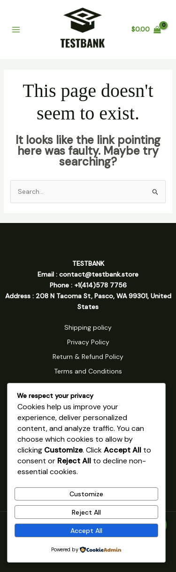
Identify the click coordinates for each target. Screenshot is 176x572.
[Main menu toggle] (16, 29)
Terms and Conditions (88, 371)
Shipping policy (88, 327)
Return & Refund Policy (88, 356)
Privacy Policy (88, 342)
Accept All (86, 530)
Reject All (86, 512)
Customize (86, 494)
